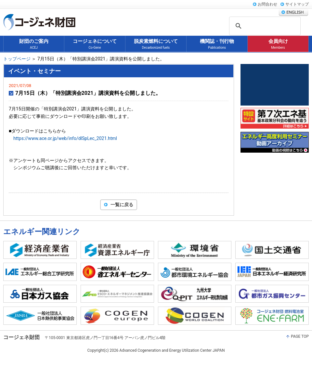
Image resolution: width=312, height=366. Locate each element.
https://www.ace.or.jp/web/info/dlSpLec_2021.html (65, 138)
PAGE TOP (300, 336)
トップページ (17, 58)
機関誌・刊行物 (217, 44)
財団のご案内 (33, 44)
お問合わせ (267, 4)
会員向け (278, 44)
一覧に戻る (121, 204)
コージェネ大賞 (274, 85)
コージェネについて (95, 44)
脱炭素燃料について (156, 44)
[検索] (271, 26)
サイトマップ (297, 4)
